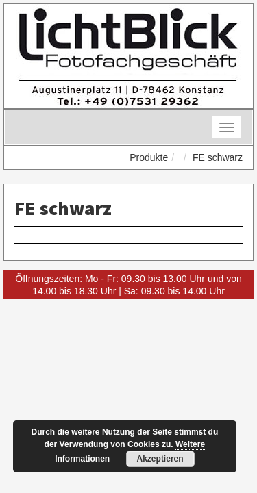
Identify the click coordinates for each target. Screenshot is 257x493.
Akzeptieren (160, 459)
